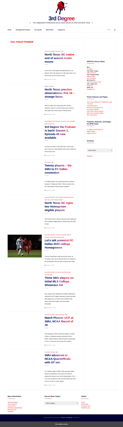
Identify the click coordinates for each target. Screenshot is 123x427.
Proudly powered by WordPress (51, 417)
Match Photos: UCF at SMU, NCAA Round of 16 (59, 321)
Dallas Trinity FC (91, 73)
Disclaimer (11, 411)
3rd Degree (61, 18)
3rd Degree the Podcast (23, 30)
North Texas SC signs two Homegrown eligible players (59, 206)
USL (63, 51)
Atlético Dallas (91, 76)
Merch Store (49, 30)
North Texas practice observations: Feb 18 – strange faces (60, 93)
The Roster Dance (92, 105)
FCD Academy (71, 121)
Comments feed (85, 406)
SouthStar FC (91, 89)
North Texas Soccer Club (94, 82)
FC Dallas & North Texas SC (95, 129)
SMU (52, 162)
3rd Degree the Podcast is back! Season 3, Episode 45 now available (60, 132)
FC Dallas (48, 51)
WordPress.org (85, 408)
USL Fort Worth (91, 78)
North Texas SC (56, 51)
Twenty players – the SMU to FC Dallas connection (58, 169)
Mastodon (90, 156)
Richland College (55, 237)
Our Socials (38, 30)
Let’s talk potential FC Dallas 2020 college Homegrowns (59, 244)
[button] (46, 66)
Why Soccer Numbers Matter (95, 113)
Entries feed (84, 404)
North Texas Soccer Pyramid (95, 111)
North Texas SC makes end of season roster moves (59, 58)
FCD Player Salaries (93, 109)
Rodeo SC (90, 85)
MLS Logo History (92, 115)
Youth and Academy (56, 200)
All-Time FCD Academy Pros (95, 107)
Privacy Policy (12, 406)
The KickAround (12, 404)
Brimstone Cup (12, 409)
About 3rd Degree (13, 402)
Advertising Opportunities (15, 408)
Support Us (61, 30)
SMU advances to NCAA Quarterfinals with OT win (58, 359)
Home (9, 30)
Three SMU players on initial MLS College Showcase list (59, 281)
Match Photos (60, 314)
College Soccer (50, 197)
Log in (83, 402)
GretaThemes (76, 417)
